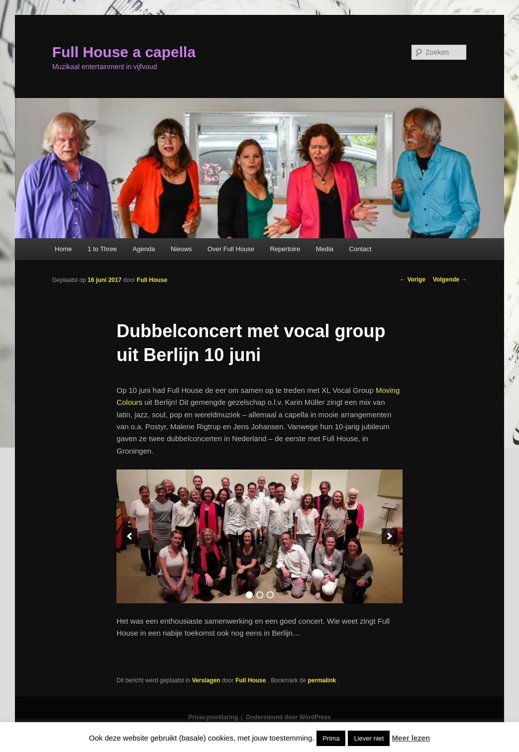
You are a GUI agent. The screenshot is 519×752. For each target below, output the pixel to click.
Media (324, 249)
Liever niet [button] (369, 738)
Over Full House (231, 249)
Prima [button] (330, 738)
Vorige (412, 279)
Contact (360, 249)
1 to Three (102, 249)
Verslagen (206, 680)
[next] (390, 536)
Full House (152, 280)
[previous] (129, 536)
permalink (323, 680)
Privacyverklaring (213, 717)
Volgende (450, 279)
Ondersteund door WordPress (288, 717)
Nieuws (181, 249)
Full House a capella (124, 52)
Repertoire (285, 249)
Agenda (144, 249)
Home (63, 249)
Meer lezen (411, 738)
